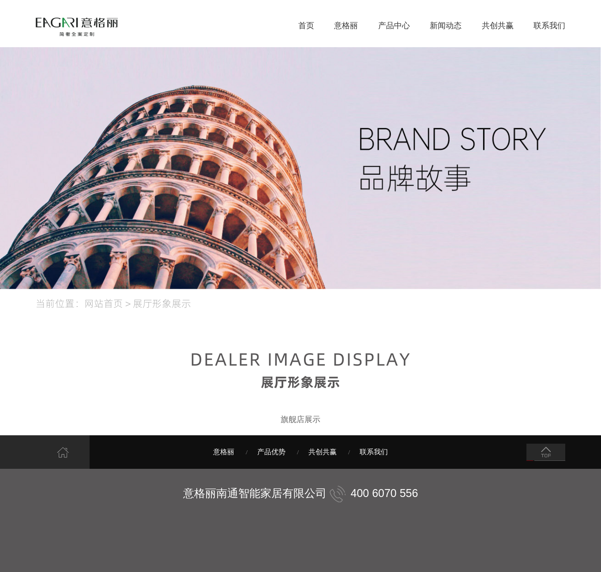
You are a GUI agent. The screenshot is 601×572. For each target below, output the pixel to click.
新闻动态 (446, 25)
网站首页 (103, 303)
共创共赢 (498, 25)
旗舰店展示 (300, 419)
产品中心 (394, 25)
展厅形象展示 (162, 303)
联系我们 (549, 25)
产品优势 (271, 452)
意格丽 (346, 25)
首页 (306, 25)
